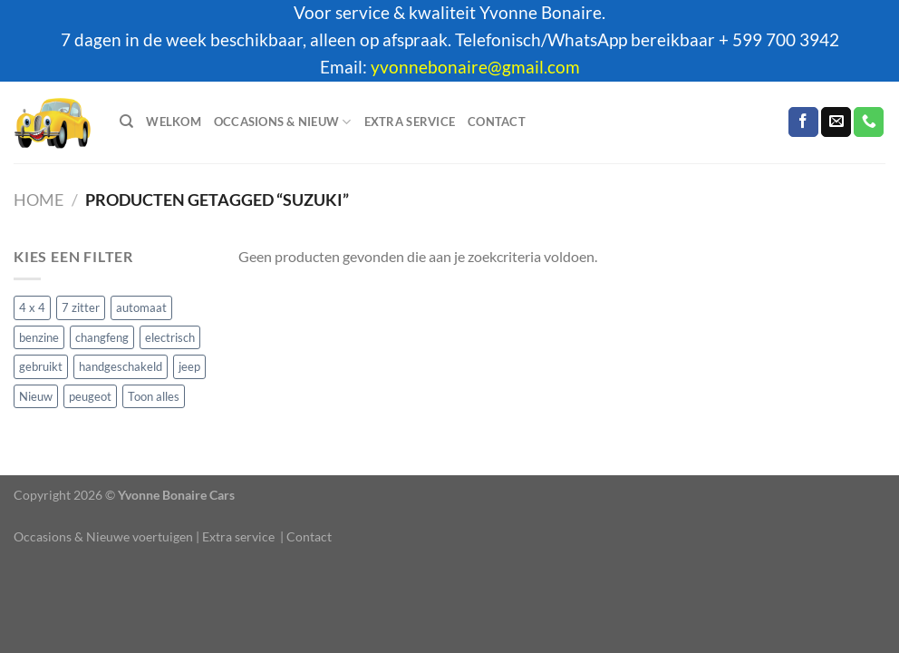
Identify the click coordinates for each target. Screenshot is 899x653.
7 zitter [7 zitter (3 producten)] (81, 307)
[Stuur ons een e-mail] (836, 122)
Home (38, 200)
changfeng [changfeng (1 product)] (102, 336)
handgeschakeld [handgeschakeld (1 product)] (120, 366)
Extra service (409, 121)
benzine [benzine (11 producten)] (39, 336)
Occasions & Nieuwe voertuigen (103, 536)
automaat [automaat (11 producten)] (141, 307)
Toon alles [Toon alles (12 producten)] (153, 395)
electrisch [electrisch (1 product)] (170, 336)
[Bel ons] (869, 122)
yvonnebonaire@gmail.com (475, 67)
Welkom (173, 121)
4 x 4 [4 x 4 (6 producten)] (32, 307)
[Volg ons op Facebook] (803, 122)
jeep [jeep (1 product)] (189, 366)
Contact (497, 121)
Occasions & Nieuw (283, 122)
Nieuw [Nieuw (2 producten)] (36, 395)
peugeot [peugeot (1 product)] (90, 395)
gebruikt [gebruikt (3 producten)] (41, 366)
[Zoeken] (126, 121)
